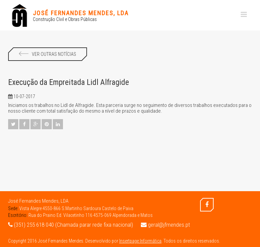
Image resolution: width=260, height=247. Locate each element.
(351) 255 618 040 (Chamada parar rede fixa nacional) (70, 224)
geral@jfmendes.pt (165, 224)
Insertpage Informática (140, 241)
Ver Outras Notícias (47, 54)
